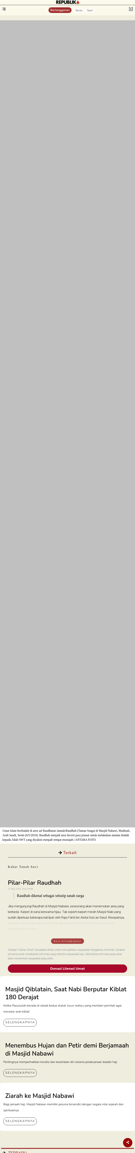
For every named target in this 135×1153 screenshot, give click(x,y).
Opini (90, 10)
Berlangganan (60, 10)
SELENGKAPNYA (20, 1022)
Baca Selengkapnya (67, 941)
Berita (79, 10)
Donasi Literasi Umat (67, 968)
